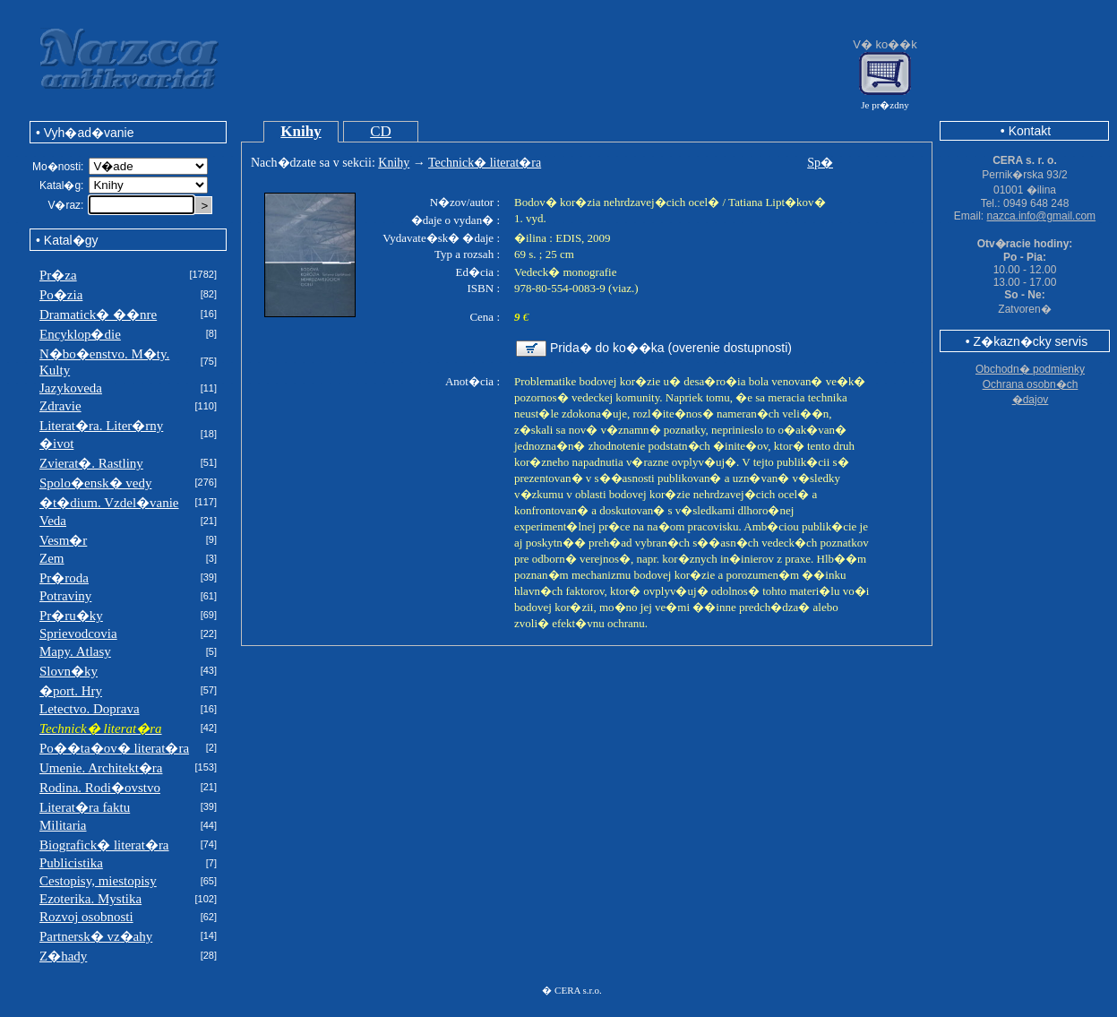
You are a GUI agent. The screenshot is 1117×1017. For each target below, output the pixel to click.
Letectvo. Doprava (89, 709)
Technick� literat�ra (484, 162)
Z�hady (63, 956)
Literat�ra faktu (84, 807)
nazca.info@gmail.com (1041, 216)
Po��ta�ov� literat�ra (114, 748)
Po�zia (60, 295)
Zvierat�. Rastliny (91, 463)
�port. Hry (70, 691)
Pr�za (58, 275)
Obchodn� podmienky (1030, 369)
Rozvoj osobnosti (86, 916)
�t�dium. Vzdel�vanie (109, 503)
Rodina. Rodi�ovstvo (99, 787)
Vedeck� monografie (565, 272)
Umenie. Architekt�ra (100, 768)
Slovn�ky (68, 671)
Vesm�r (63, 540)
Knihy (300, 131)
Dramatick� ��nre (98, 314)
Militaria (63, 825)
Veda (52, 520)
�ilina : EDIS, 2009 (562, 238)
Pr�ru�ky (71, 615)
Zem (51, 558)
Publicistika (71, 863)
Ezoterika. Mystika (90, 899)
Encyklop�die (80, 334)
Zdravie (60, 406)
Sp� (820, 162)
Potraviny (65, 596)
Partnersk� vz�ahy (95, 936)
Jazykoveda (70, 388)
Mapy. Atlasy (75, 651)
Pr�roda (64, 578)
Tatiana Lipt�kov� (776, 202)
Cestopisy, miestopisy (98, 881)
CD (380, 131)
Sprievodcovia (78, 633)
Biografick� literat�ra (104, 845)
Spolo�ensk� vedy (95, 483)
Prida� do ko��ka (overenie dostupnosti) (671, 347)
